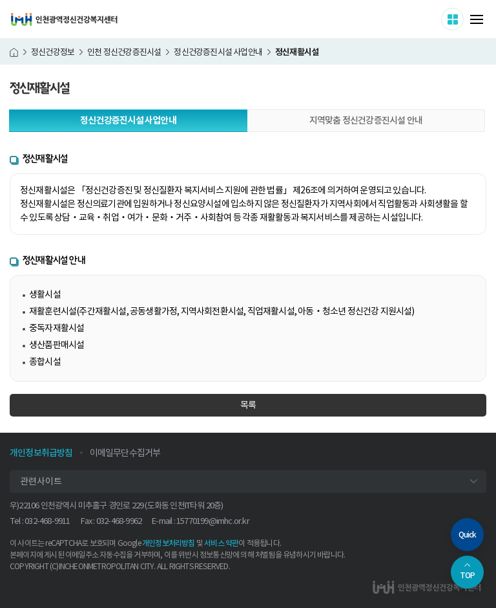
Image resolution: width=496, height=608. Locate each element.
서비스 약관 (221, 543)
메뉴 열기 (476, 19)
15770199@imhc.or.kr (212, 521)
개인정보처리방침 (168, 543)
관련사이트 (41, 481)
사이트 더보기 (463, 19)
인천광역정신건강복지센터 (64, 19)
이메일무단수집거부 (125, 453)
